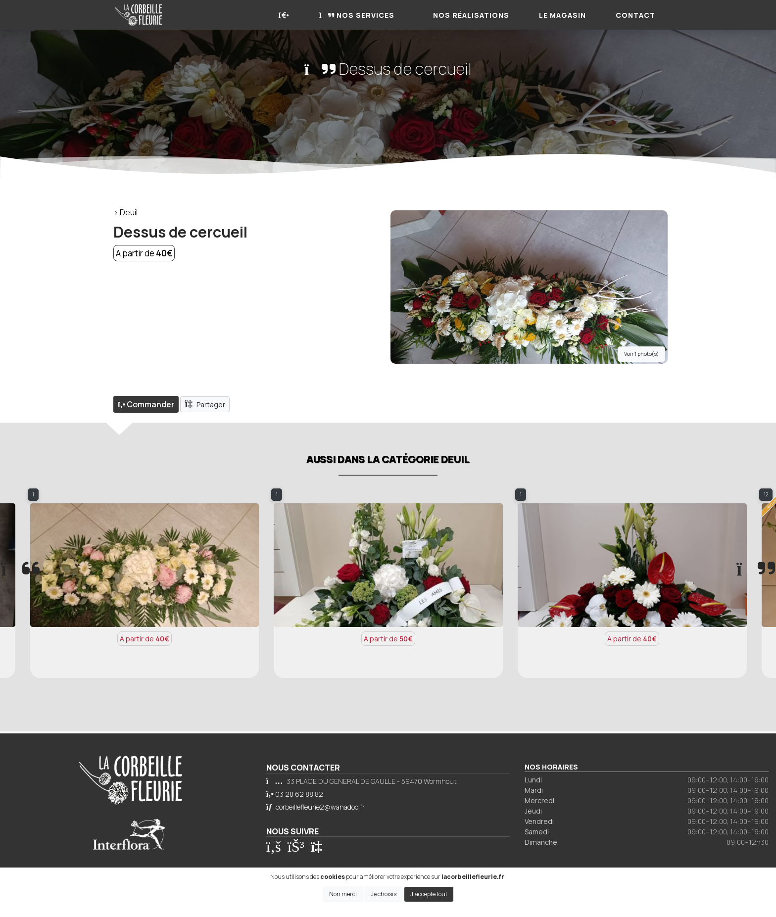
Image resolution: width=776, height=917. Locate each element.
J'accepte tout (428, 894)
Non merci (343, 894)
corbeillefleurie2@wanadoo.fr (320, 807)
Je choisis (383, 894)
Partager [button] (205, 403)
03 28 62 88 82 (299, 794)
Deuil (129, 212)
